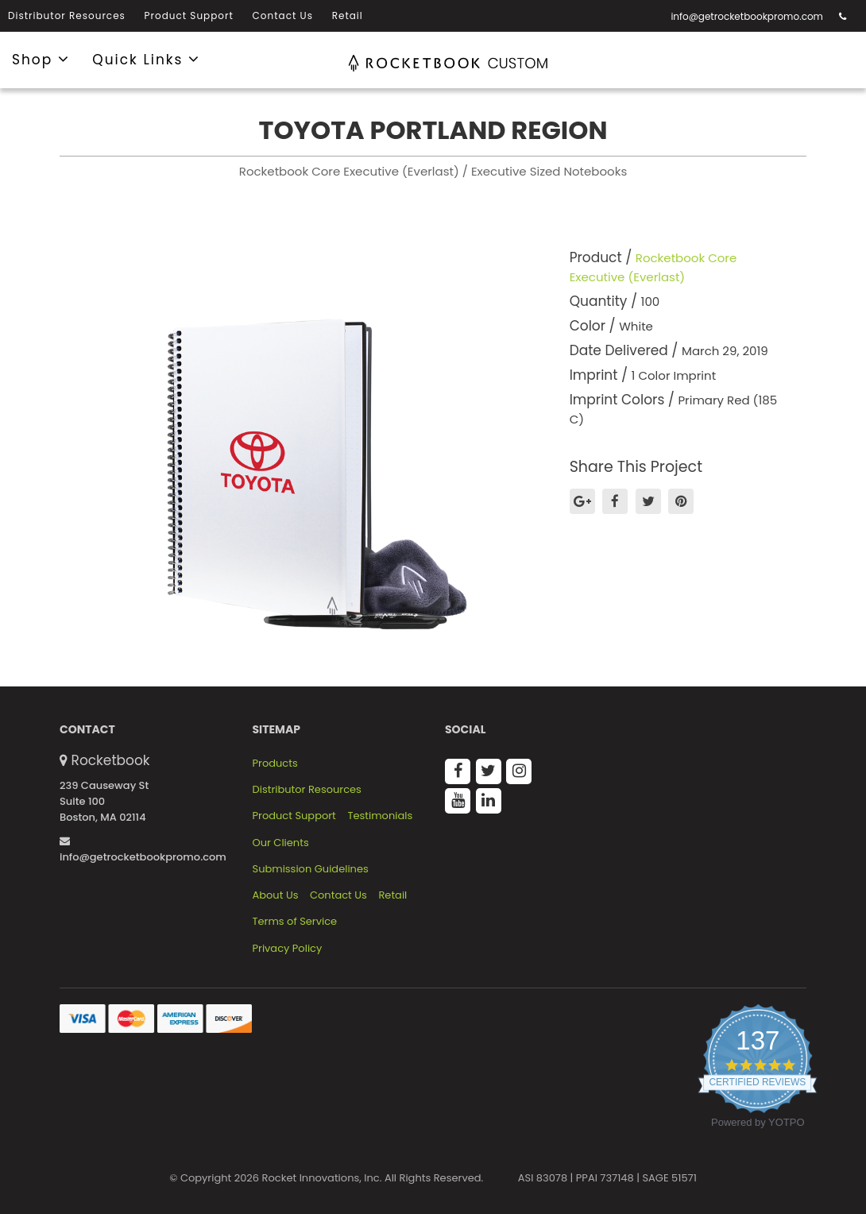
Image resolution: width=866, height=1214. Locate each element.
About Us (276, 895)
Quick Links (146, 59)
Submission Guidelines (311, 869)
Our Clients (281, 843)
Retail (347, 15)
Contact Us (283, 15)
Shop (41, 59)
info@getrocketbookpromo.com (747, 16)
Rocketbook (111, 760)
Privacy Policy (288, 948)
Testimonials (379, 816)
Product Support (189, 15)
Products (275, 763)
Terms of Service (295, 921)
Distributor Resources (67, 15)
